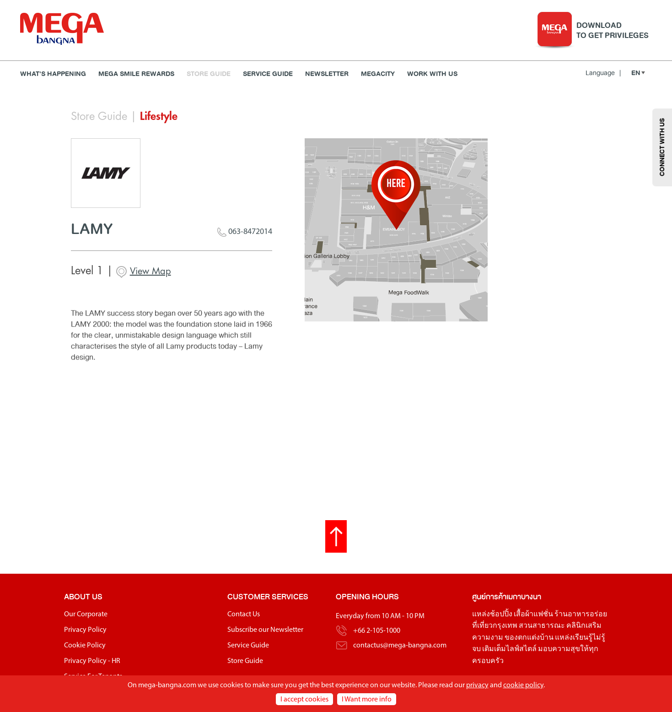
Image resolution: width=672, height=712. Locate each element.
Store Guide (209, 74)
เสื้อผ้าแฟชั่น (533, 616)
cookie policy (523, 685)
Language (603, 72)
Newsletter (327, 74)
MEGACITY (378, 74)
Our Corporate (86, 616)
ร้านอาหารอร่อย (580, 616)
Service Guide (268, 74)
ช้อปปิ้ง (501, 616)
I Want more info (367, 699)
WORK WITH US (432, 74)
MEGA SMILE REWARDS (136, 74)
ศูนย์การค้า (489, 598)
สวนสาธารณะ (542, 627)
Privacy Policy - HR (92, 663)
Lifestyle (158, 116)
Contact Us (243, 616)
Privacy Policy (85, 632)
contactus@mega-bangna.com (399, 647)
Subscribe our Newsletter (265, 632)
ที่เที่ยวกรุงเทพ (494, 627)
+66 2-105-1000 (376, 632)
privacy (477, 685)
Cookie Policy (85, 647)
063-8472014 (244, 233)
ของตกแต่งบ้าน (529, 639)
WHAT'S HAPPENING (53, 74)
